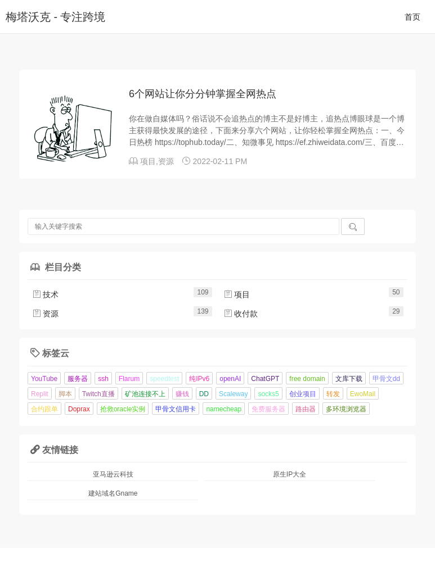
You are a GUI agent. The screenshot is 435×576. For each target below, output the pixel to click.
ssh (103, 379)
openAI (230, 379)
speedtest (164, 379)
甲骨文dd (386, 379)
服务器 (78, 379)
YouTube (44, 379)
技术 (45, 294)
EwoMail (362, 394)
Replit (39, 394)
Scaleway (233, 394)
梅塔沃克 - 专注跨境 (55, 17)
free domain (307, 379)
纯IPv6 (199, 379)
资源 (166, 161)
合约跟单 (44, 409)
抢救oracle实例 (123, 409)
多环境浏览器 (346, 409)
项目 (148, 161)
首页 (412, 16)
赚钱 (182, 394)
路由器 (305, 409)
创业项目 (302, 394)
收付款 (240, 313)
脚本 (65, 394)
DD (204, 394)
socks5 (268, 394)
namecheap (223, 409)
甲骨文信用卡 (175, 409)
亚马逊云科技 (113, 474)
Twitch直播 (98, 394)
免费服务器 (268, 409)
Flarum (129, 379)
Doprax (79, 409)
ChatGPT (265, 379)
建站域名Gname (112, 493)
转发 (333, 394)
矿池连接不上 (145, 394)
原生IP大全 (289, 474)
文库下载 (348, 379)
